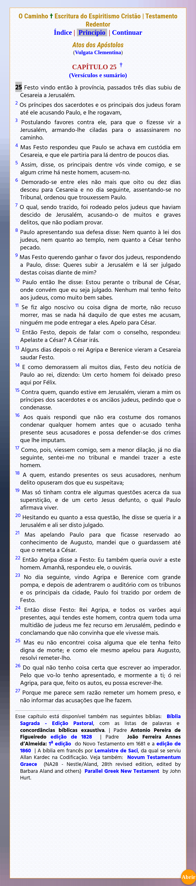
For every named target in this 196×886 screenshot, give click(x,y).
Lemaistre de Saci (116, 750)
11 (17, 305)
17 (17, 447)
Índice (63, 32)
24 (18, 607)
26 (17, 665)
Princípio (92, 32)
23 (17, 575)
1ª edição (60, 743)
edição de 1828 (71, 736)
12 (17, 330)
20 (18, 515)
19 (17, 490)
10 (17, 280)
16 (17, 415)
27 (17, 690)
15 (17, 390)
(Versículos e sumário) (98, 75)
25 (17, 640)
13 (17, 347)
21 (17, 532)
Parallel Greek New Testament (122, 771)
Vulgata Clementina (98, 52)
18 (17, 472)
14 (17, 365)
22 (17, 557)
